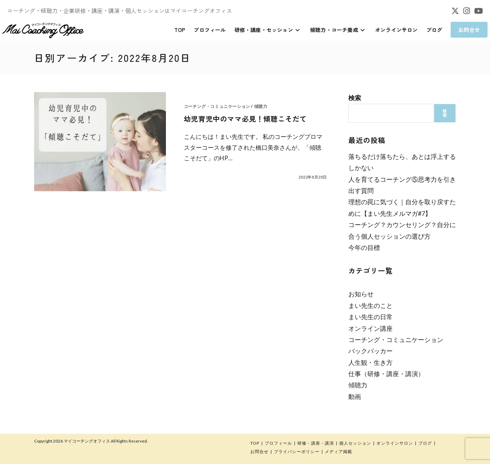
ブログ (425, 443)
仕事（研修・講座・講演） (386, 374)
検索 (354, 98)
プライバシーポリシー (297, 451)
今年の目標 (364, 247)
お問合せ (259, 451)
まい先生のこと (370, 305)
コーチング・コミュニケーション (217, 106)
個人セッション (355, 443)
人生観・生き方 (370, 362)
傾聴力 (260, 106)
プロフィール (278, 443)
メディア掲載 (338, 451)
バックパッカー (370, 351)
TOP (254, 443)
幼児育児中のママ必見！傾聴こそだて (245, 119)
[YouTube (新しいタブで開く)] (477, 11)
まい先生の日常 (370, 317)
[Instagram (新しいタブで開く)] (466, 11)
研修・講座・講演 (315, 443)
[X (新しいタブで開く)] (455, 11)
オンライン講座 (370, 328)
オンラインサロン (394, 443)
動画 (354, 396)
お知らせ (361, 294)
